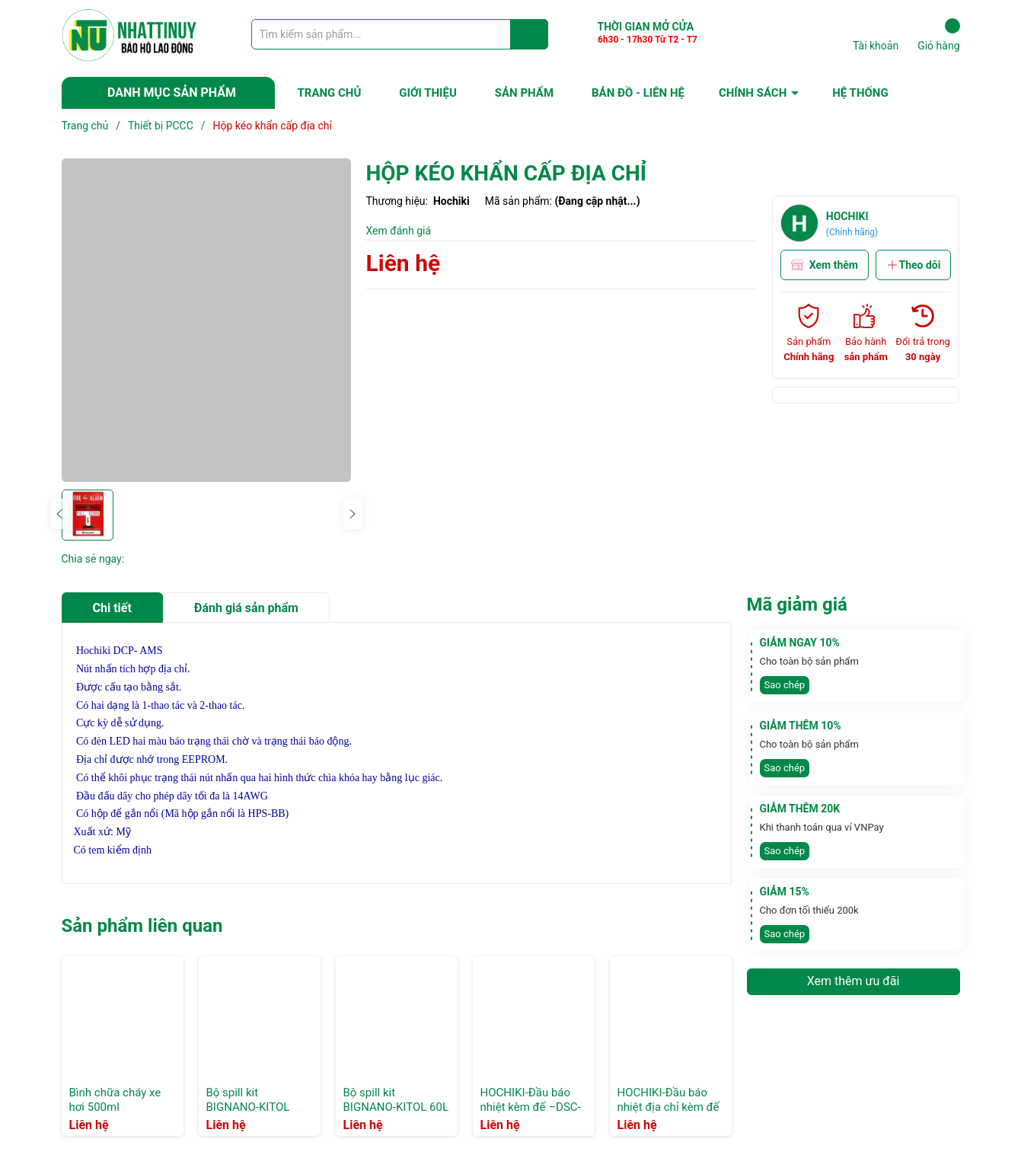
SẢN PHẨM (524, 93)
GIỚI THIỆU (427, 93)
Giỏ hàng (938, 35)
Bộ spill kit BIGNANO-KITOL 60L (396, 1100)
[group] (206, 320)
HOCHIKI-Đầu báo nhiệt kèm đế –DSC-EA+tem (530, 1107)
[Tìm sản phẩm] (399, 34)
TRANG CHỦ (330, 93)
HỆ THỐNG (860, 93)
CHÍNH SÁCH (752, 93)
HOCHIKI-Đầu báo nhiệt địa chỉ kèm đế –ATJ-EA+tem (668, 1107)
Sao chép (785, 685)
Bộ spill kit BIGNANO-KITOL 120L (248, 1107)
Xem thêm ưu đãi (853, 981)
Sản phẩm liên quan (142, 925)
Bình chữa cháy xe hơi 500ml (115, 1100)
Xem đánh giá (399, 231)
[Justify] (529, 34)
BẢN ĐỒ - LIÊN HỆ (638, 93)
